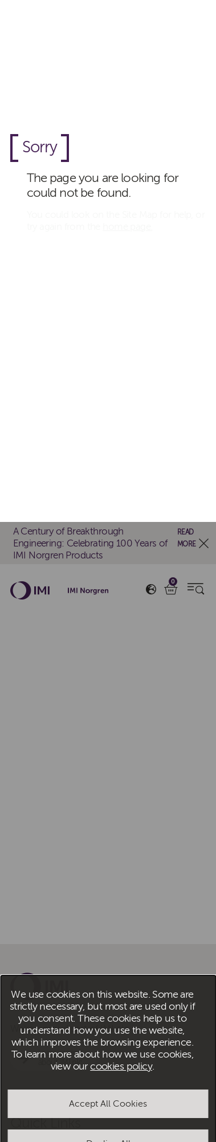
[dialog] (108, 571)
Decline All (108, 622)
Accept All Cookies (108, 582)
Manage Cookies (108, 662)
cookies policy (121, 544)
